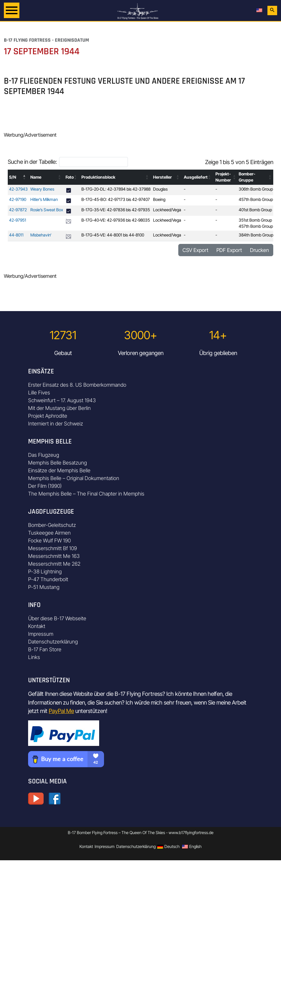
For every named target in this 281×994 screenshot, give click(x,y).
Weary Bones (42, 189)
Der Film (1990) (45, 486)
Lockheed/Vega (167, 209)
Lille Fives (39, 392)
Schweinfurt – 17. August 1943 (62, 400)
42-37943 (18, 189)
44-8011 (16, 235)
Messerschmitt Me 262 (54, 563)
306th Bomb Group (256, 189)
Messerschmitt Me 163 (54, 556)
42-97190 (17, 199)
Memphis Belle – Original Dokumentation (73, 478)
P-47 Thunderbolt (48, 579)
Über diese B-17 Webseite (57, 618)
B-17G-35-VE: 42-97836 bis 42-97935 (115, 209)
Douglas (160, 189)
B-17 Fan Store (44, 649)
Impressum (40, 634)
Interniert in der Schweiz (55, 423)
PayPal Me (61, 710)
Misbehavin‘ (40, 235)
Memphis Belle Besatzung (57, 462)
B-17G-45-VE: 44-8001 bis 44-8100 (112, 235)
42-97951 (17, 220)
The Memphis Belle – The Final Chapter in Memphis (86, 493)
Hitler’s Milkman (44, 199)
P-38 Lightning (45, 571)
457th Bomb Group (256, 199)
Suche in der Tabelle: (32, 161)
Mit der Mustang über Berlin (59, 408)
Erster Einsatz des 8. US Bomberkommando (77, 385)
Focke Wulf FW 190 (49, 540)
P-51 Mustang (43, 587)
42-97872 (18, 209)
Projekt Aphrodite (47, 416)
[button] (24, 177)
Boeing (159, 199)
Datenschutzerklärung (53, 641)
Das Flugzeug (43, 455)
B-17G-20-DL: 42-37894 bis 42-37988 (116, 189)
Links (34, 657)
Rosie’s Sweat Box (46, 209)
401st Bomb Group (255, 209)
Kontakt (36, 626)
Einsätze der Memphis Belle (59, 470)
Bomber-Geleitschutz (52, 525)
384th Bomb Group (256, 235)
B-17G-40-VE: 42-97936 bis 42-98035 (115, 220)
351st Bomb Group (255, 220)
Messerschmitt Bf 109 (52, 548)
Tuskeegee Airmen (49, 532)
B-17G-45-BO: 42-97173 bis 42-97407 (115, 199)
